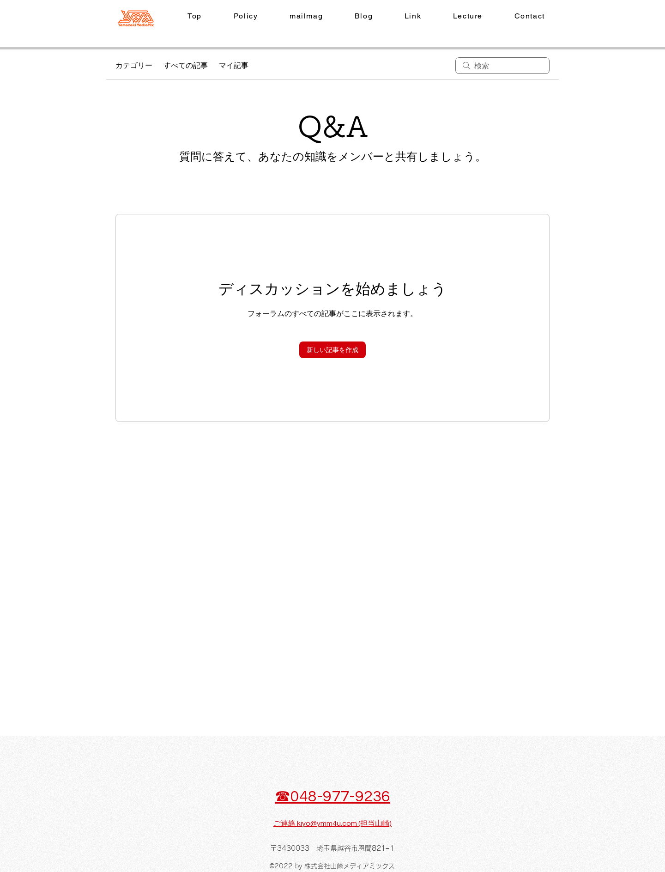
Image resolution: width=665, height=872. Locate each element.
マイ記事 (233, 65)
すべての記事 (185, 65)
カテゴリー (133, 65)
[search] (502, 65)
